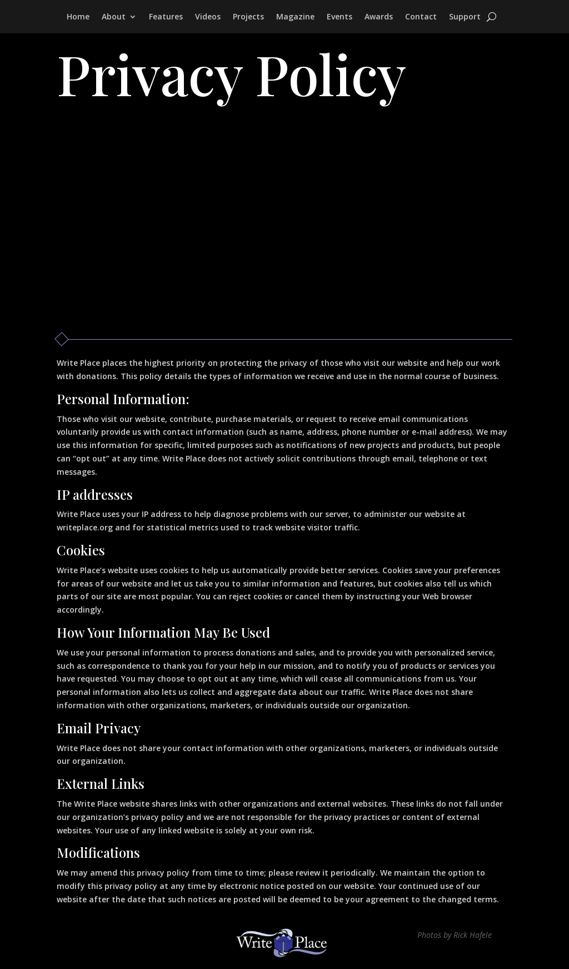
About (114, 17)
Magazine (295, 17)
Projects (248, 17)
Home (78, 17)
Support (465, 17)
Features (166, 17)
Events (339, 17)
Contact (421, 17)
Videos (208, 17)
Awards (379, 17)
